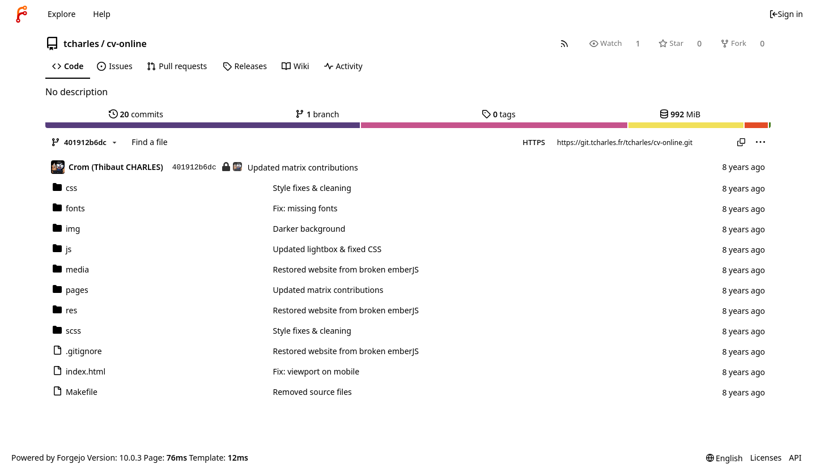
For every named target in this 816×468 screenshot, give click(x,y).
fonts (69, 208)
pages (70, 289)
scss (67, 330)
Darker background (309, 228)
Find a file (149, 142)
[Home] (21, 14)
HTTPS (533, 142)
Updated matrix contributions (303, 167)
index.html (79, 371)
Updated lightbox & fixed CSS (327, 249)
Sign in (786, 13)
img (66, 228)
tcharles (81, 43)
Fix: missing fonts (305, 208)
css (65, 187)
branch (317, 114)
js (62, 249)
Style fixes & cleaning (312, 187)
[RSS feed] (564, 43)
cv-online (127, 43)
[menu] (760, 142)
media (71, 269)
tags (498, 114)
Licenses (766, 457)
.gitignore (77, 351)
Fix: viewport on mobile (316, 371)
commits (136, 114)
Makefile (75, 391)
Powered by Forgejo (48, 457)
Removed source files (312, 391)
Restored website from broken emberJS (345, 269)
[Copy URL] (741, 142)
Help (101, 13)
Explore (61, 13)
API (795, 457)
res (65, 310)
